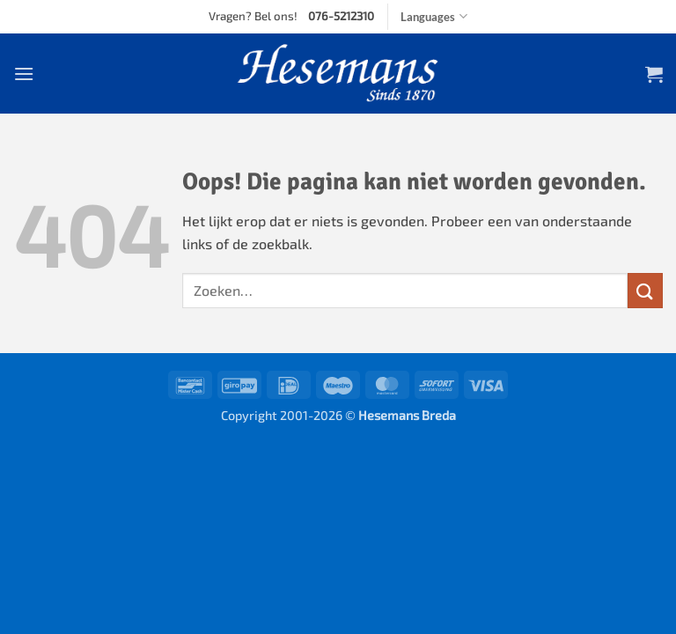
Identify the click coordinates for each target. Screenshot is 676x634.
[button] (23, 73)
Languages (433, 16)
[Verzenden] (645, 290)
